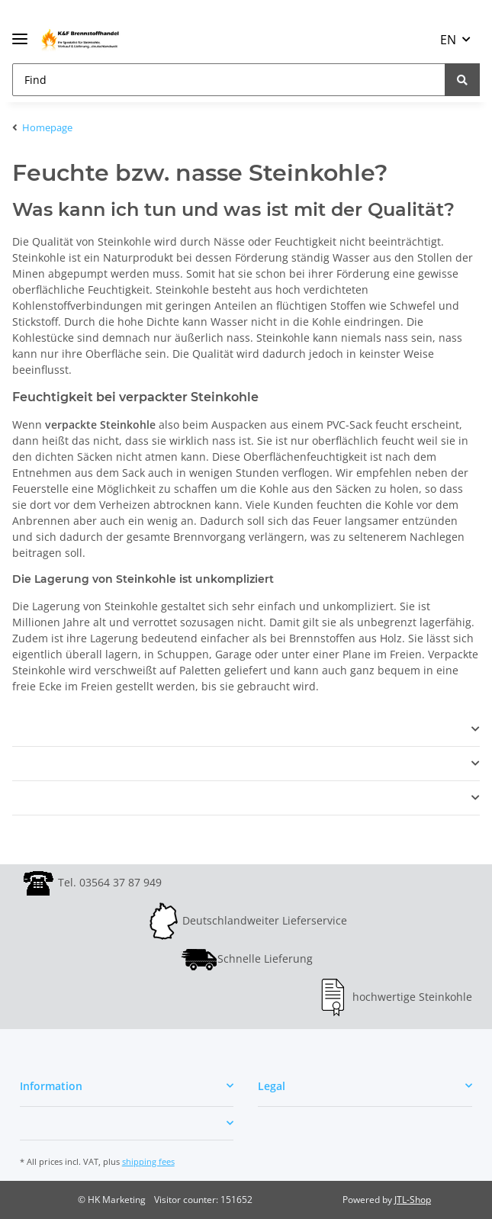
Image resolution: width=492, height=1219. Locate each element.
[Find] (228, 79)
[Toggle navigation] (19, 32)
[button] (246, 729)
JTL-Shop (412, 1199)
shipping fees (148, 1161)
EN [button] (448, 39)
